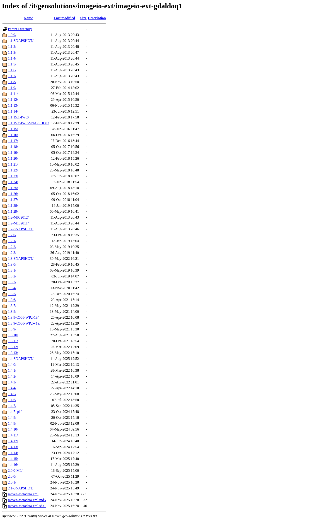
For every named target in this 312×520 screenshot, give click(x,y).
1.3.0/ (12, 264)
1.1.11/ (13, 94)
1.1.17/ (13, 141)
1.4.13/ (13, 447)
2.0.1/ (12, 482)
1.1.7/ (12, 76)
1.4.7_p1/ (15, 412)
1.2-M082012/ (18, 217)
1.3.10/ (13, 335)
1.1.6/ (12, 70)
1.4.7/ (12, 406)
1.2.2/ (12, 247)
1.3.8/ (12, 311)
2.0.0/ (12, 476)
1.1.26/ (13, 194)
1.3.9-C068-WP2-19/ (23, 317)
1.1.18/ (13, 147)
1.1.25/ (13, 188)
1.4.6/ (12, 400)
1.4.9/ (12, 423)
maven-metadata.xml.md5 (27, 500)
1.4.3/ (12, 382)
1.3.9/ (12, 329)
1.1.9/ (12, 88)
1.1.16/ (13, 135)
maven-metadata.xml (23, 494)
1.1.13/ (13, 105)
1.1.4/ (12, 58)
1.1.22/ (13, 170)
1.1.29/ (13, 211)
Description (97, 18)
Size (83, 18)
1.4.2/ (12, 376)
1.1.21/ (13, 164)
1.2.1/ (12, 241)
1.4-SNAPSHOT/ (20, 359)
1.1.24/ (13, 182)
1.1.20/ (13, 158)
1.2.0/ (12, 235)
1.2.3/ (12, 253)
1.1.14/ (13, 111)
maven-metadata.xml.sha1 (27, 506)
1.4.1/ (12, 370)
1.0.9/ (12, 35)
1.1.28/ (13, 205)
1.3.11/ (13, 341)
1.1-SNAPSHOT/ (20, 41)
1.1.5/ (12, 64)
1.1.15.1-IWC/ (18, 117)
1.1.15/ (13, 129)
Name (28, 18)
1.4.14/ (13, 453)
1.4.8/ (12, 417)
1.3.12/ (13, 347)
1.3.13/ (13, 353)
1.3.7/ (12, 306)
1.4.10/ (13, 429)
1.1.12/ (13, 99)
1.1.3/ (12, 52)
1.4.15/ (13, 459)
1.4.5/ (12, 394)
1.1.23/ (13, 176)
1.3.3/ (12, 282)
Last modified (64, 18)
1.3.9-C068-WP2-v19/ (24, 323)
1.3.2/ (12, 276)
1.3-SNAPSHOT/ (20, 258)
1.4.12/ (13, 441)
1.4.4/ (12, 388)
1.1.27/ (13, 200)
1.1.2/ (12, 46)
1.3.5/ (12, 294)
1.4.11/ (13, 435)
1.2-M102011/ (18, 223)
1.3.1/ (12, 270)
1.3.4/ (12, 288)
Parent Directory (20, 29)
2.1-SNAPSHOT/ (20, 488)
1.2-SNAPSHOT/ (20, 229)
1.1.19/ (13, 152)
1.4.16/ (13, 465)
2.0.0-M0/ (15, 470)
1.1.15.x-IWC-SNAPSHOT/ (28, 123)
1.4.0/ (12, 364)
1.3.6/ (12, 300)
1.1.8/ (12, 82)
